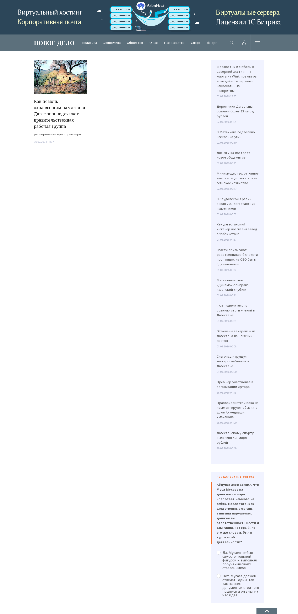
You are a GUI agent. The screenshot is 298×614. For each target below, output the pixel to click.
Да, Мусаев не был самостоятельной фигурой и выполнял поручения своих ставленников (237, 561)
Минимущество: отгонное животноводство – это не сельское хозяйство (238, 179)
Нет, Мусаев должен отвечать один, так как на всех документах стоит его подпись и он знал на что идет (238, 586)
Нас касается (173, 43)
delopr (210, 43)
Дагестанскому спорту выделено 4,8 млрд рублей (235, 439)
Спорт (194, 43)
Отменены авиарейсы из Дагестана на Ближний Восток (236, 337)
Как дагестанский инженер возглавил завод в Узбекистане (237, 230)
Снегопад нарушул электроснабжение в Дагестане (233, 362)
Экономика (111, 43)
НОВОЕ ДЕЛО (54, 43)
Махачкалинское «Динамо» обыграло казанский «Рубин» (233, 286)
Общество (134, 43)
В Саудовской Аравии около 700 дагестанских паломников (236, 205)
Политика (89, 43)
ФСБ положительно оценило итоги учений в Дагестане (236, 312)
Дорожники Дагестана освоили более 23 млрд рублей (235, 112)
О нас (152, 43)
